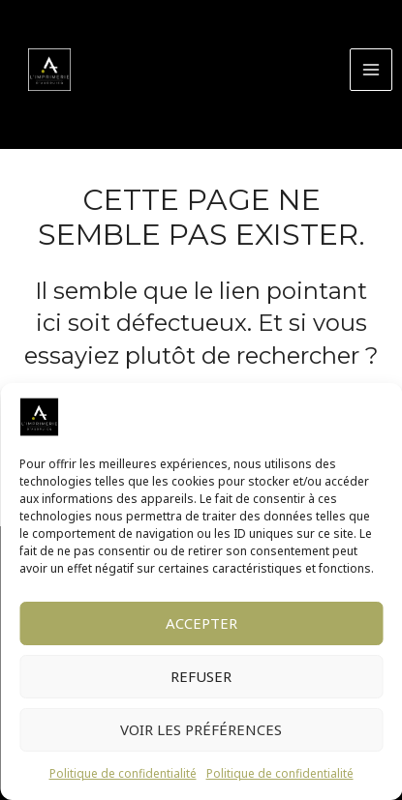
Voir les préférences (201, 729)
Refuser (201, 676)
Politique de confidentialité (123, 773)
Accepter (201, 623)
